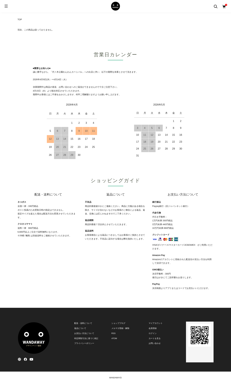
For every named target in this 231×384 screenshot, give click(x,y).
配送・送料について (83, 323)
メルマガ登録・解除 (120, 328)
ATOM (114, 338)
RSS (113, 333)
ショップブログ (118, 323)
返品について (80, 328)
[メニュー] (6, 6)
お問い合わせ (155, 343)
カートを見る (155, 338)
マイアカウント (156, 323)
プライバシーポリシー (84, 343)
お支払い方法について (84, 333)
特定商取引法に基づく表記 (86, 338)
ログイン (153, 333)
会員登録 (153, 328)
